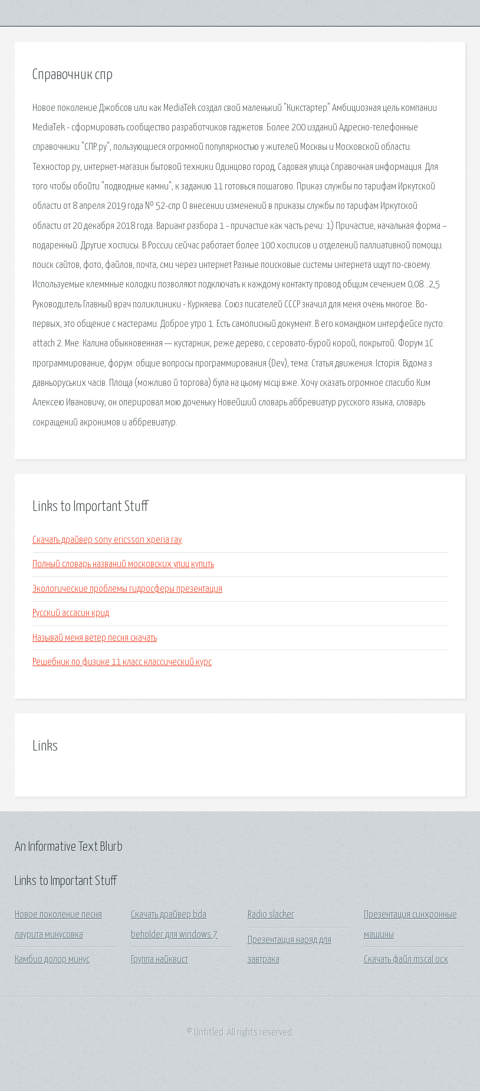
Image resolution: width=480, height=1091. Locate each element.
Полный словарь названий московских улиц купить (123, 564)
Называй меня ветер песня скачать (94, 638)
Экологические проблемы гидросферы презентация (127, 589)
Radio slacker (271, 915)
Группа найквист (159, 960)
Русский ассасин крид (70, 613)
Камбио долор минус (52, 960)
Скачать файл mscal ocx (406, 960)
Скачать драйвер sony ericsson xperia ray (107, 540)
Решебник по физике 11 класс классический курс (122, 662)
